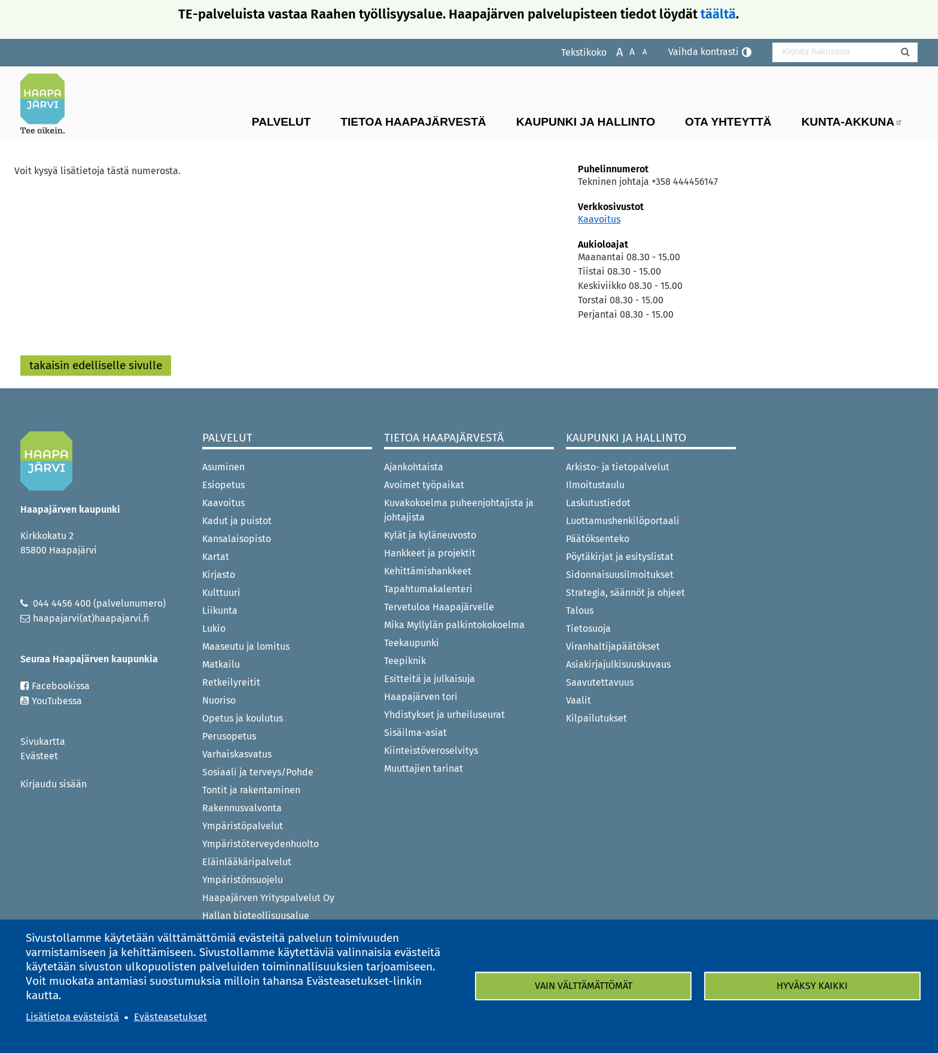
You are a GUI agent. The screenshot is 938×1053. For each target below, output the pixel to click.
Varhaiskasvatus (237, 754)
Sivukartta (42, 741)
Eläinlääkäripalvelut (246, 862)
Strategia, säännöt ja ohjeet (625, 592)
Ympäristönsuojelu (242, 879)
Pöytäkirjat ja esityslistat (620, 556)
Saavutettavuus (600, 682)
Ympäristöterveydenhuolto (260, 844)
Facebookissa (65, 686)
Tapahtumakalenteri (428, 589)
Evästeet (39, 756)
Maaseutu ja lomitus (246, 646)
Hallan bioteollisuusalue (255, 915)
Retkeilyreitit (231, 682)
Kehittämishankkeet (427, 571)
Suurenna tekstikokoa (613, 51)
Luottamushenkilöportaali (627, 520)
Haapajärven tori (421, 696)
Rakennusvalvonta (242, 808)
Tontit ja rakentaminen (251, 790)
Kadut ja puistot (237, 520)
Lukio (214, 628)
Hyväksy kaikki (812, 985)
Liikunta (219, 610)
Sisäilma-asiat (415, 732)
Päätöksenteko (597, 538)
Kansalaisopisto (242, 538)
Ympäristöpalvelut (242, 826)
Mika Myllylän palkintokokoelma (454, 625)
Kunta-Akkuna (852, 121)
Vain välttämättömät (583, 985)
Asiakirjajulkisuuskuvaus (618, 664)
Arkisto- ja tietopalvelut (617, 467)
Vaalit (578, 700)
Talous (579, 610)
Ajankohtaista (413, 467)
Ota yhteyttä (728, 121)
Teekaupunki (411, 643)
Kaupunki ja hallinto (585, 121)
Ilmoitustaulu (595, 485)
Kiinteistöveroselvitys (431, 750)
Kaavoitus (599, 219)
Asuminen (223, 467)
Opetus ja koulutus (242, 718)
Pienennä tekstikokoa (638, 51)
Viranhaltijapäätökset (613, 646)
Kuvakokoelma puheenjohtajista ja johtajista (459, 510)
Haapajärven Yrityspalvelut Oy (268, 897)
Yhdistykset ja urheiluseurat (444, 714)
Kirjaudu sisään (53, 784)
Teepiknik (405, 661)
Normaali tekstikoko (626, 51)
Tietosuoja (588, 628)
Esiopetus (223, 485)
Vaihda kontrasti (703, 51)
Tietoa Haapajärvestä (413, 121)
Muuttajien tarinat (423, 768)
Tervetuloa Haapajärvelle (439, 607)
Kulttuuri (221, 592)
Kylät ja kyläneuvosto (430, 535)
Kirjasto (218, 574)
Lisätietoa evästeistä (72, 1016)
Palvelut (281, 121)
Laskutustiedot (598, 503)
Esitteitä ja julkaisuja (429, 678)
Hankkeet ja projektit (430, 553)
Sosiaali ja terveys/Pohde (262, 772)
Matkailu (225, 664)
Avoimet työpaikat (424, 485)
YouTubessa (61, 701)
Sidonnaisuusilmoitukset (620, 574)
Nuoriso (219, 700)
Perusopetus (229, 736)
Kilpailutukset (596, 718)
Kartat (215, 556)
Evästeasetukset (170, 1016)
